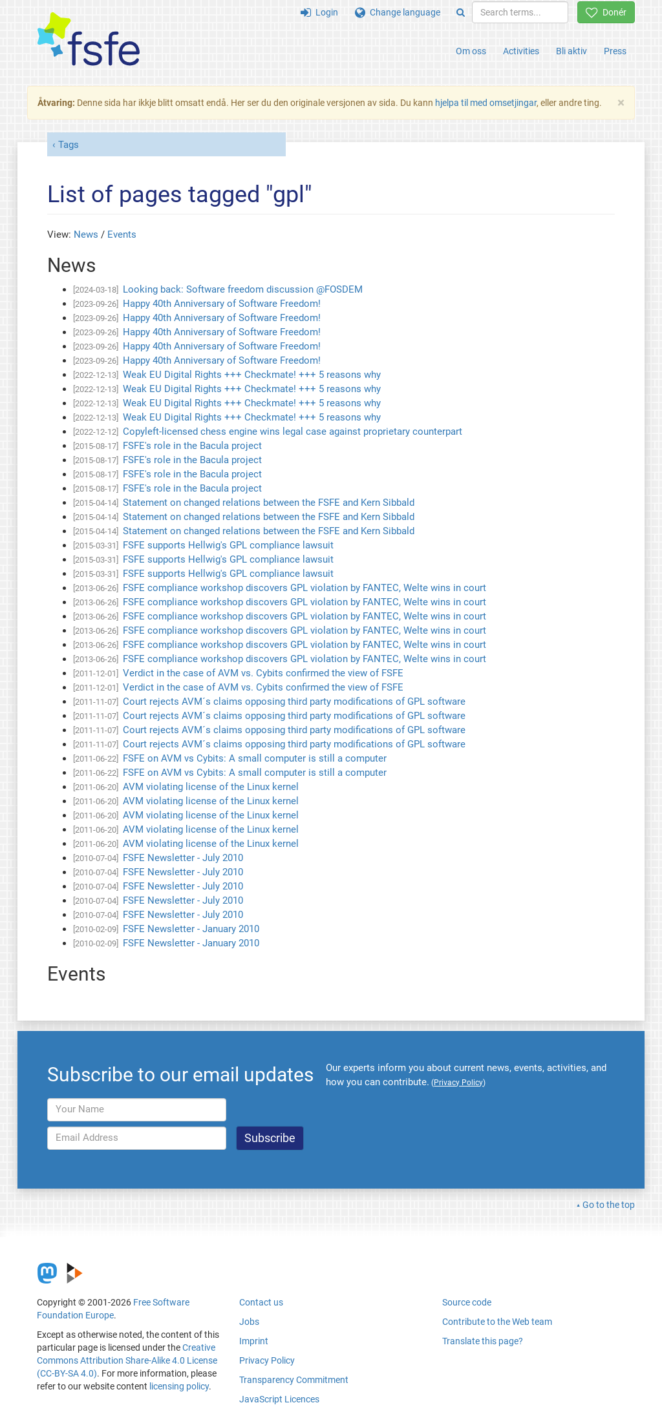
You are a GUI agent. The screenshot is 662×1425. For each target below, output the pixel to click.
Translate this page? (482, 1341)
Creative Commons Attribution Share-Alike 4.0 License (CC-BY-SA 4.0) (127, 1360)
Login (319, 12)
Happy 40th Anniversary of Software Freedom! (222, 303)
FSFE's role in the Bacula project (192, 446)
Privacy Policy (267, 1360)
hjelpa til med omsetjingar (486, 103)
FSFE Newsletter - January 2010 (191, 929)
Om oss (471, 51)
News (86, 234)
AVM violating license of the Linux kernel (211, 787)
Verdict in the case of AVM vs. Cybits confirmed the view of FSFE (263, 673)
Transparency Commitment (293, 1380)
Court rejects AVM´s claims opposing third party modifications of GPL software (294, 701)
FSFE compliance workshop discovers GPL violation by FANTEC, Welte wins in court (304, 588)
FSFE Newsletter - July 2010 (183, 858)
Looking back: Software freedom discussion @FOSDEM (243, 289)
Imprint (253, 1341)
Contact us (261, 1302)
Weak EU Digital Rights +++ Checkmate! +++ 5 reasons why (252, 374)
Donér (606, 12)
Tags (68, 145)
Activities (521, 51)
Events (121, 234)
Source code (466, 1302)
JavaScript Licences (279, 1399)
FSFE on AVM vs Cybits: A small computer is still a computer (255, 758)
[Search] (461, 12)
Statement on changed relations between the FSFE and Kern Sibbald (268, 502)
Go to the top (608, 1205)
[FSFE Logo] (88, 39)
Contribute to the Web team (497, 1321)
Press (615, 51)
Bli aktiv (571, 51)
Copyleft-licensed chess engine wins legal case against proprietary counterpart (292, 431)
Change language (397, 12)
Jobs (249, 1321)
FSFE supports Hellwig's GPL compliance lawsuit (228, 545)
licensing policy (179, 1386)
